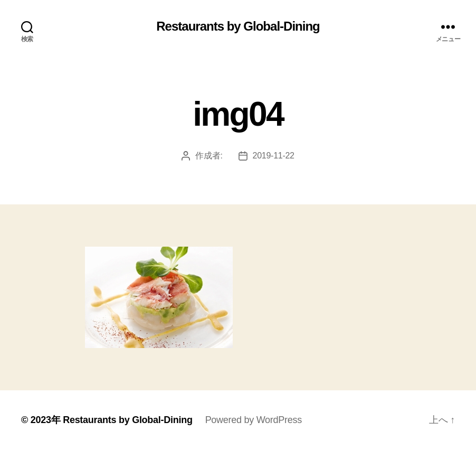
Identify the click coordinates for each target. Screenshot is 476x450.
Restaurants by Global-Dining (237, 26)
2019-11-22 (273, 155)
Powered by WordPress (253, 420)
